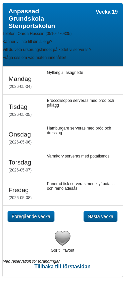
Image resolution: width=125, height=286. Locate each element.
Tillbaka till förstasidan (62, 266)
